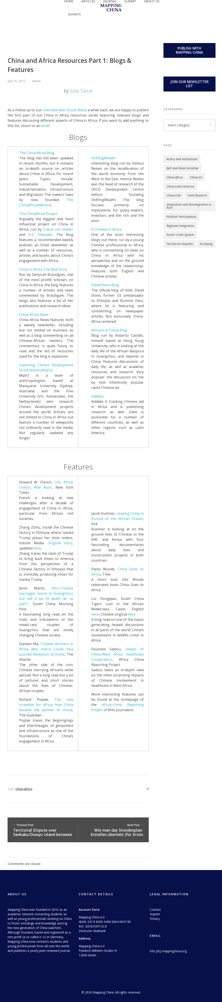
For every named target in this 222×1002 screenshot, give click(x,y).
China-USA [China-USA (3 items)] (173, 195)
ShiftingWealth (103, 158)
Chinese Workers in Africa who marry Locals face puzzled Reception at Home (46, 649)
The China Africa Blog (36, 152)
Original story (60, 543)
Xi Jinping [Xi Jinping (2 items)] (206, 244)
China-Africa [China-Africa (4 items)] (174, 177)
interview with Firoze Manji (65, 110)
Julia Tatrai (81, 90)
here (37, 548)
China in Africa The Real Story (43, 269)
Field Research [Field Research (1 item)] (197, 195)
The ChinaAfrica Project (38, 213)
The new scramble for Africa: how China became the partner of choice (46, 704)
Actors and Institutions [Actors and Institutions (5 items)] (181, 159)
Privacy (155, 919)
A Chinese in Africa (106, 229)
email (45, 125)
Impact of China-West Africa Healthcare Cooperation (117, 654)
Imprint (155, 914)
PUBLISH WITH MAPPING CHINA (189, 50)
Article (36, 81)
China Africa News (34, 314)
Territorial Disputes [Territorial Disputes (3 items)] (179, 244)
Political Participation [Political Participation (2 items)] (181, 217)
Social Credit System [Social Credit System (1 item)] (180, 235)
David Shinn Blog (105, 285)
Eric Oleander (40, 234)
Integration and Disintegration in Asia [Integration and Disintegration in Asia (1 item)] (188, 206)
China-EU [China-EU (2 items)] (196, 177)
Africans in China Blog (109, 330)
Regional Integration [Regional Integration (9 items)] (180, 226)
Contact (155, 909)
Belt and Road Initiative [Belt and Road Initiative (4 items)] (182, 168)
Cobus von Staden (58, 229)
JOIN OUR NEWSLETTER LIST (190, 83)
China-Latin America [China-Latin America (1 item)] (180, 186)
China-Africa (23, 789)
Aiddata (97, 396)
